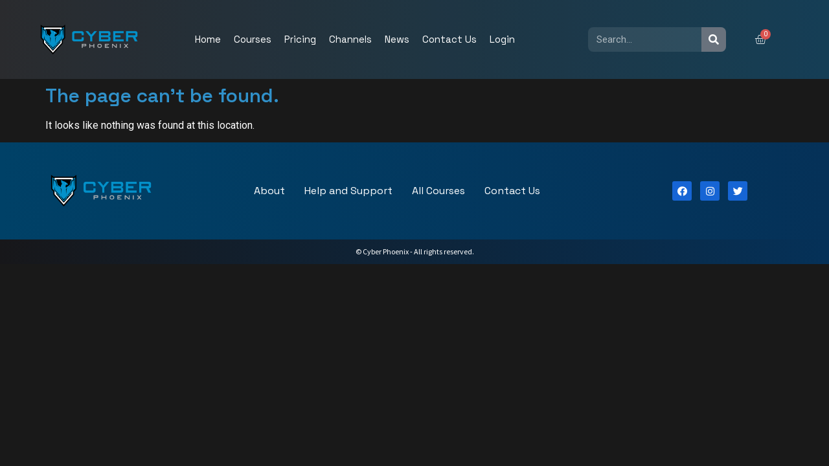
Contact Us (449, 39)
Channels (350, 39)
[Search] (713, 39)
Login (502, 39)
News (397, 39)
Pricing (300, 39)
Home (208, 39)
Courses (252, 39)
